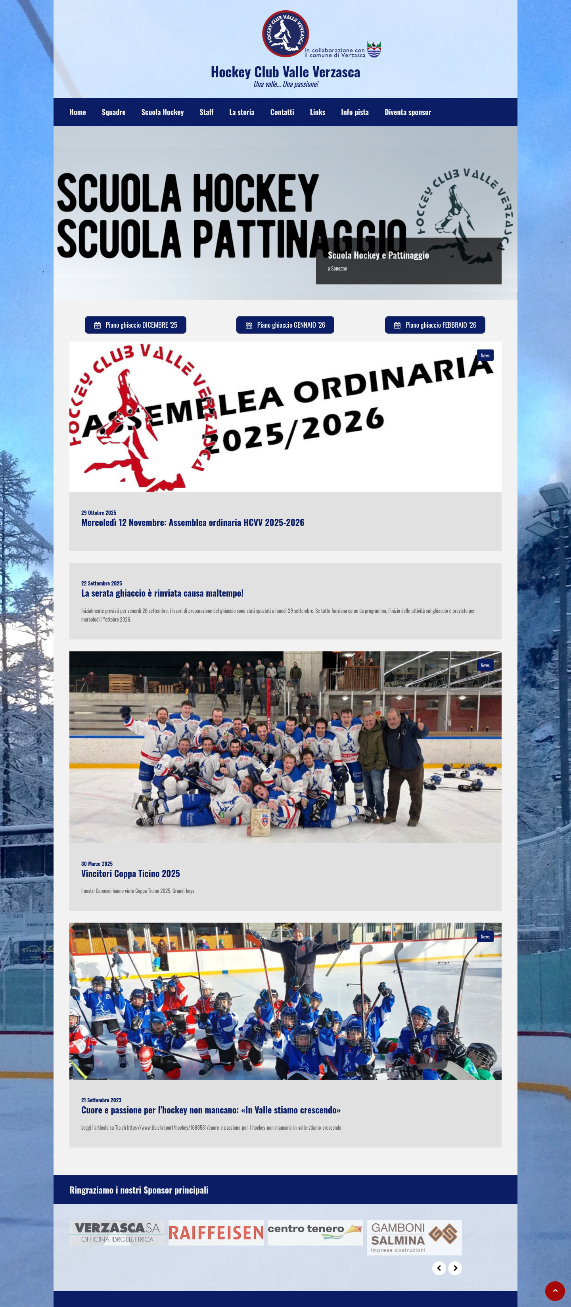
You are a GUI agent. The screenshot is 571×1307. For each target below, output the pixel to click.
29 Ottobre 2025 (98, 512)
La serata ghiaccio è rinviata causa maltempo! (162, 592)
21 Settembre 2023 (101, 1100)
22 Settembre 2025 (101, 583)
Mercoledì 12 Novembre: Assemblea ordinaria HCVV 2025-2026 (193, 522)
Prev (439, 1268)
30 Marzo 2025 (97, 863)
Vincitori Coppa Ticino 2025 (130, 873)
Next (455, 1268)
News (485, 355)
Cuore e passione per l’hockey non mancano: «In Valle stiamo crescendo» (211, 1109)
